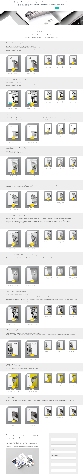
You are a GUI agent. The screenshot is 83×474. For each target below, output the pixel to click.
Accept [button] (57, 8)
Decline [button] (62, 8)
